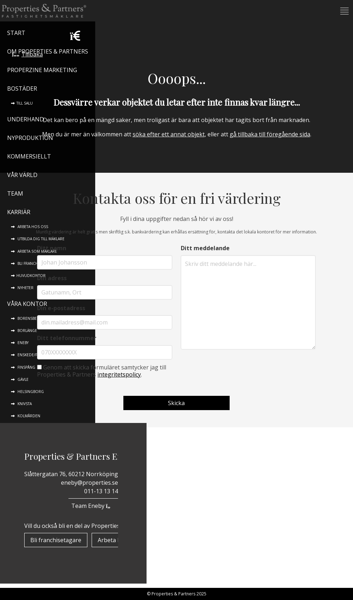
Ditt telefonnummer (66, 338)
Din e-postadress (61, 308)
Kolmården (28, 415)
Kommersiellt (29, 156)
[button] (344, 11)
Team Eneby (93, 506)
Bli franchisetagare (55, 540)
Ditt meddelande (205, 248)
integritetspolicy (119, 374)
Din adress (52, 278)
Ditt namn (51, 248)
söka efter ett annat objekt (169, 134)
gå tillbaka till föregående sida (270, 134)
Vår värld (22, 175)
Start (16, 33)
